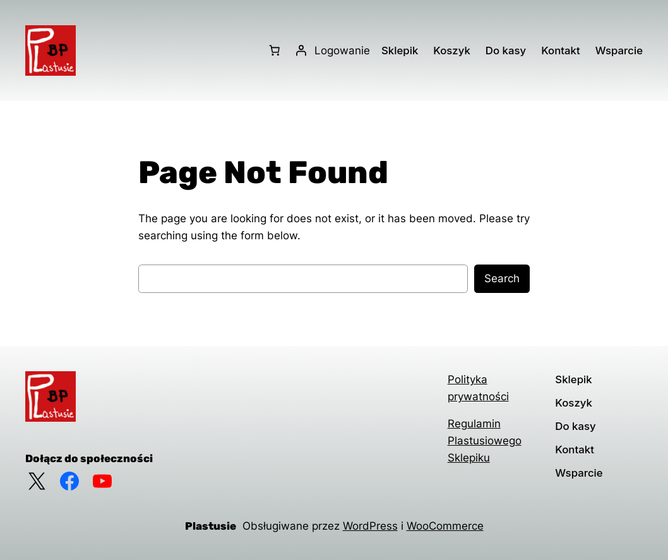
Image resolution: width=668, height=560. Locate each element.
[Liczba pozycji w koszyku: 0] (274, 50)
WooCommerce (445, 526)
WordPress (370, 526)
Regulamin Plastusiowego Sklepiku (485, 440)
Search (502, 278)
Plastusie (210, 526)
